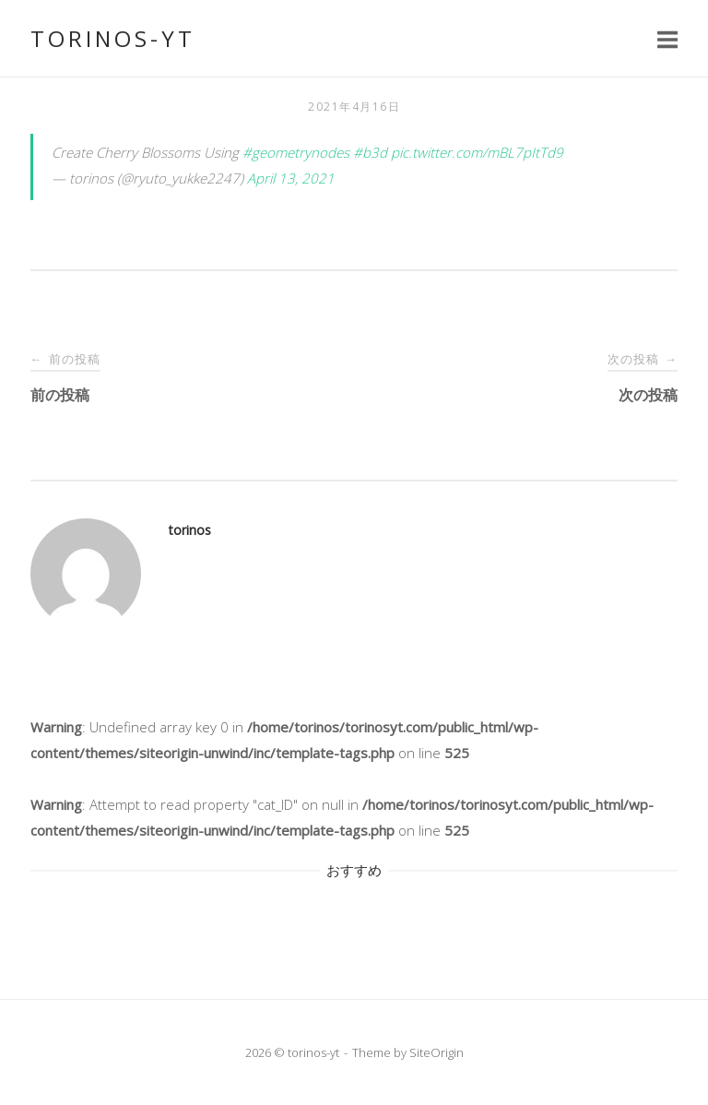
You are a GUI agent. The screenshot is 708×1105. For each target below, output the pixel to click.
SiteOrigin (436, 1052)
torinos (190, 530)
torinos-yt (112, 38)
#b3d (370, 152)
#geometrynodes (295, 152)
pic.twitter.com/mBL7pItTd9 (477, 152)
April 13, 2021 (291, 178)
